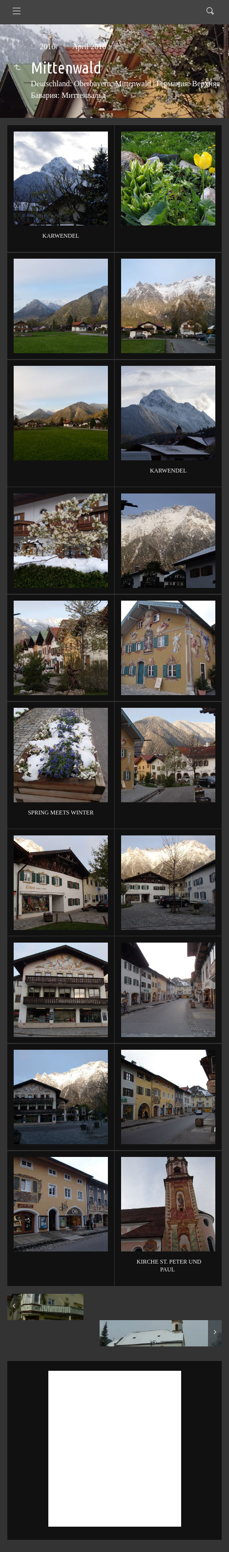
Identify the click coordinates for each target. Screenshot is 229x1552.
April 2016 (89, 46)
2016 (47, 46)
